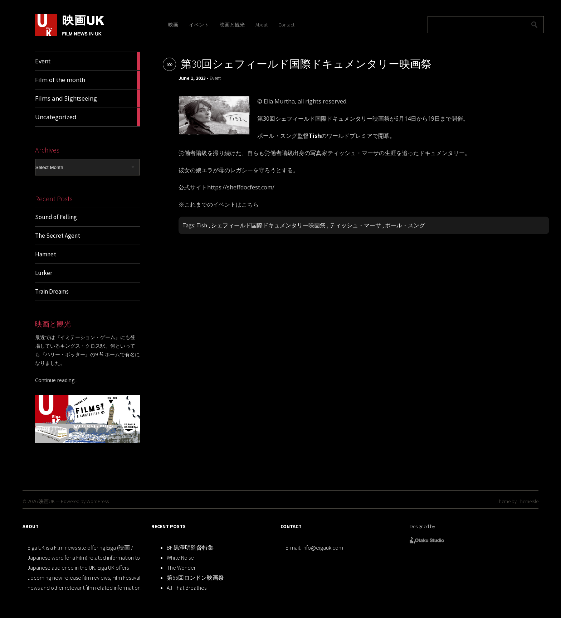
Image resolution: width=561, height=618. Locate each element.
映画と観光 (232, 24)
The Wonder (181, 567)
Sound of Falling (56, 217)
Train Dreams (52, 291)
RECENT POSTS (168, 526)
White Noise (180, 557)
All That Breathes (186, 587)
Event (215, 78)
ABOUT (31, 526)
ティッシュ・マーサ (355, 225)
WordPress (98, 501)
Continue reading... (56, 380)
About (261, 24)
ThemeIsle (528, 501)
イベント (199, 24)
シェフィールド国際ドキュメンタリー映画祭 (268, 225)
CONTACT (291, 526)
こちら (250, 204)
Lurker (43, 273)
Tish (201, 225)
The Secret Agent (57, 236)
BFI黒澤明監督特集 (190, 547)
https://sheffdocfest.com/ (240, 187)
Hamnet (45, 254)
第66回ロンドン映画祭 (195, 577)
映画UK (47, 501)
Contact (286, 24)
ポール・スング (405, 225)
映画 (173, 24)
